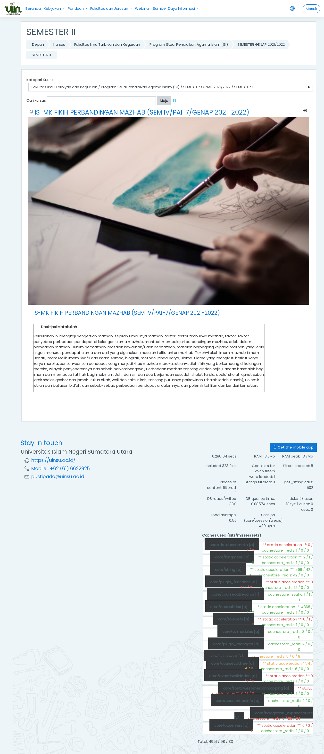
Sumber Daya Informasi (174, 8)
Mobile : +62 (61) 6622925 (60, 468)
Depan (38, 44)
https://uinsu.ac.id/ (53, 460)
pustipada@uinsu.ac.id (57, 476)
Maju (164, 100)
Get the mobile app (293, 447)
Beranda (33, 8)
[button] (175, 101)
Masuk (311, 8)
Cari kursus (36, 100)
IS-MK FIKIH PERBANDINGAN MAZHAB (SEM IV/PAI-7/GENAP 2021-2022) (142, 112)
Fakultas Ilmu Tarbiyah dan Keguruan (107, 44)
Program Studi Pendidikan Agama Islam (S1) (189, 44)
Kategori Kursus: (40, 79)
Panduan (76, 8)
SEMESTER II (41, 54)
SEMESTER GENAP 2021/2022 (261, 44)
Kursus (59, 44)
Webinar (142, 8)
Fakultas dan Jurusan (109, 8)
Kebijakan (53, 8)
